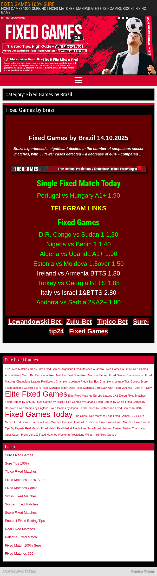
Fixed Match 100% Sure (23, 545)
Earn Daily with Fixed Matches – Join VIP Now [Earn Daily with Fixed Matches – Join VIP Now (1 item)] (123, 387)
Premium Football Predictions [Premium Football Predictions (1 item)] (80, 422)
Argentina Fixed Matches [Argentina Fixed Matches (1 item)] (77, 369)
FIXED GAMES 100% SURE (28, 4)
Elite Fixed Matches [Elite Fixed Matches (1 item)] (80, 395)
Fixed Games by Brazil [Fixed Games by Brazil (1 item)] (49, 401)
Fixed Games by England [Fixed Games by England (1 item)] (33, 408)
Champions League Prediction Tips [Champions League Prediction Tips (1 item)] (77, 381)
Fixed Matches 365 (19, 553)
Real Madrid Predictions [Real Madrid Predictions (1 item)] (71, 428)
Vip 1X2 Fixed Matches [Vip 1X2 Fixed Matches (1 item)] (43, 434)
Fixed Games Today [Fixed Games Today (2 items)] (39, 414)
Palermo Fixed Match (21, 537)
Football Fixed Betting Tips (25, 521)
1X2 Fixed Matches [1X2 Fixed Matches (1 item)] (17, 369)
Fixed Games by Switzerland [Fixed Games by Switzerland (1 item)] (96, 408)
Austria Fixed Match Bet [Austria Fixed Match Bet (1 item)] (19, 375)
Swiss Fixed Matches (21, 496)
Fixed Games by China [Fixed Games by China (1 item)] (110, 401)
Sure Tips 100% (17, 463)
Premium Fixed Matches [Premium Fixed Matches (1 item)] (46, 422)
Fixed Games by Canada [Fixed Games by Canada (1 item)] (79, 401)
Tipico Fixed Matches (21, 471)
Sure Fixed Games (19, 455)
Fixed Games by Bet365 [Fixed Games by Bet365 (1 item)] (20, 401)
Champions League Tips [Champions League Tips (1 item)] (115, 381)
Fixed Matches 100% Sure (24, 480)
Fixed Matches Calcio (21, 488)
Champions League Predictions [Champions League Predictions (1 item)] (35, 381)
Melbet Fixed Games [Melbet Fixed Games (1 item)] (17, 422)
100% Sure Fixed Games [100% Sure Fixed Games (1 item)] (45, 369)
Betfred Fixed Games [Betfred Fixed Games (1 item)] (112, 375)
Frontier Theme (142, 571)
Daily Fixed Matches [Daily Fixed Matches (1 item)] (81, 387)
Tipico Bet (112, 321)
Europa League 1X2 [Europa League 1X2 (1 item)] (105, 395)
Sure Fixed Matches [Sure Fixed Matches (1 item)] (99, 428)
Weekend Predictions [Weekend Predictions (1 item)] (71, 434)
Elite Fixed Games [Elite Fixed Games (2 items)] (36, 394)
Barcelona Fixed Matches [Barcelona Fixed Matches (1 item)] (51, 375)
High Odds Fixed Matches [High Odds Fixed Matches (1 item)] (90, 415)
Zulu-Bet (79, 321)
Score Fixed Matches (21, 513)
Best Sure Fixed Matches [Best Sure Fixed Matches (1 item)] (83, 375)
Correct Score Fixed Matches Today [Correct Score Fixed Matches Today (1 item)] (46, 387)
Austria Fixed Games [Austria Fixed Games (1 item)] (135, 369)
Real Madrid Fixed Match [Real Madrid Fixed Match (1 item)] (40, 428)
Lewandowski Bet (35, 321)
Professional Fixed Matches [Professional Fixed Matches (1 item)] (116, 422)
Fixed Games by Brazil (30, 110)
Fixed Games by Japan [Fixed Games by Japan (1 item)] (63, 408)
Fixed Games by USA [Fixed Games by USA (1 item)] (128, 408)
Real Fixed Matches (20, 529)
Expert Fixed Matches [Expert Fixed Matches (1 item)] (132, 395)
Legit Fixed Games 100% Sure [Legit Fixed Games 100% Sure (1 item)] (125, 415)
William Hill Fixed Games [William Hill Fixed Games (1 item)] (100, 434)
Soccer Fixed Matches (21, 504)
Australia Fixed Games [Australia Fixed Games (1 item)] (107, 369)
